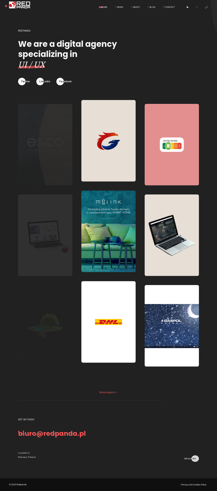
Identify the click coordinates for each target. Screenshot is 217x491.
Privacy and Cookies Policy (193, 484)
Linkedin (44, 81)
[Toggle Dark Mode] (187, 7)
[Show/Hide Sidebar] (196, 7)
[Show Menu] (206, 7)
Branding (88, 165)
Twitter (25, 81)
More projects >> (108, 392)
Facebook (65, 81)
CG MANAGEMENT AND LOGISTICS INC (107, 171)
